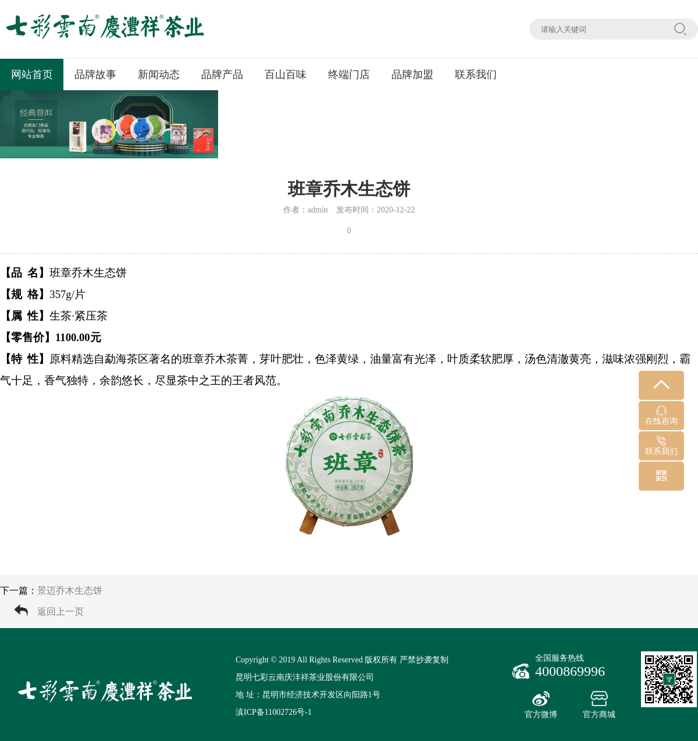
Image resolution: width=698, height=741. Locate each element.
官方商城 (599, 705)
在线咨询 (661, 416)
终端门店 (349, 74)
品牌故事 (95, 74)
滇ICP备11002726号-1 (274, 712)
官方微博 (541, 705)
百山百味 (286, 74)
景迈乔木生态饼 (69, 590)
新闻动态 (159, 74)
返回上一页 (60, 611)
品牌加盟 (412, 74)
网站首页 (32, 74)
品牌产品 (222, 74)
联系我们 (476, 74)
